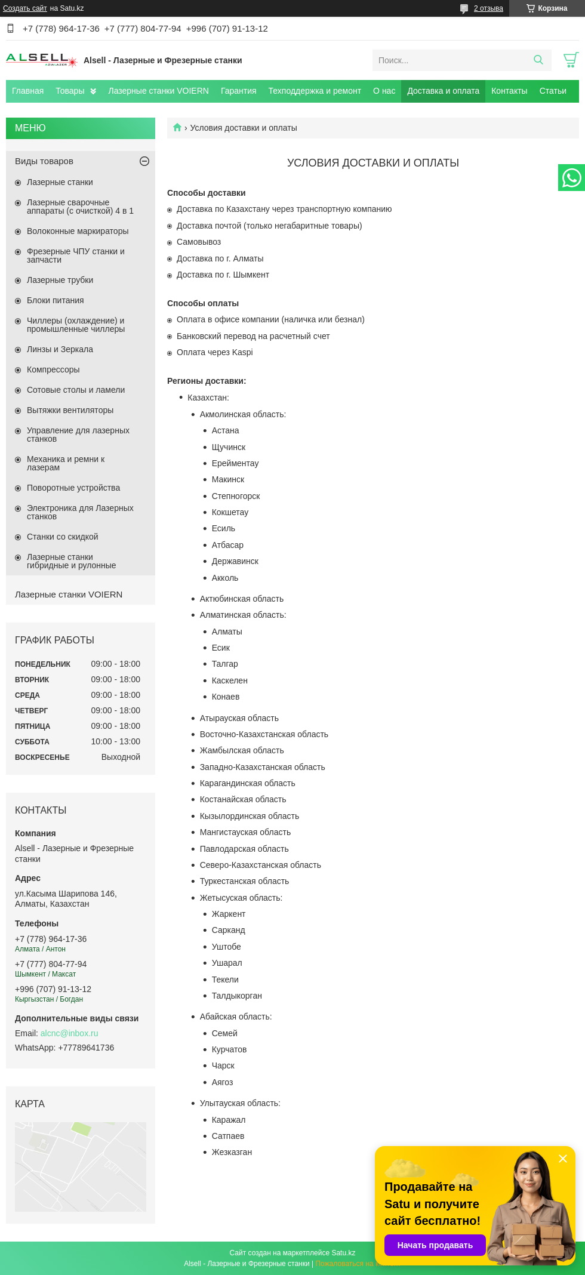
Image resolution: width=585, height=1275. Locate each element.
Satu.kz (343, 1253)
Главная (28, 91)
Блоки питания (55, 300)
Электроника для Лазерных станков (80, 512)
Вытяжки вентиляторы (70, 410)
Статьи (553, 91)
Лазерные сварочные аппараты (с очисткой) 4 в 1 (80, 206)
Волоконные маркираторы (78, 231)
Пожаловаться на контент (358, 1263)
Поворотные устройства (73, 487)
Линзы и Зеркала (60, 349)
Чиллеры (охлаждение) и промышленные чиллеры (76, 325)
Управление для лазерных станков (78, 435)
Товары (70, 91)
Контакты (509, 91)
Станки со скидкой (62, 536)
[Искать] (538, 60)
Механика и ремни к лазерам (65, 463)
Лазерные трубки (60, 280)
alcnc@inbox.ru (69, 1033)
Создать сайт (25, 8)
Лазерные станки (60, 182)
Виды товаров (44, 161)
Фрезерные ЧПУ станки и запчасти (76, 255)
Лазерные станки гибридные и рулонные (71, 561)
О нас (384, 91)
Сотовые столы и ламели (76, 390)
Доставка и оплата (443, 91)
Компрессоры (53, 369)
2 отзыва (488, 8)
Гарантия (239, 91)
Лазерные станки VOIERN (158, 91)
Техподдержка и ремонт (315, 91)
